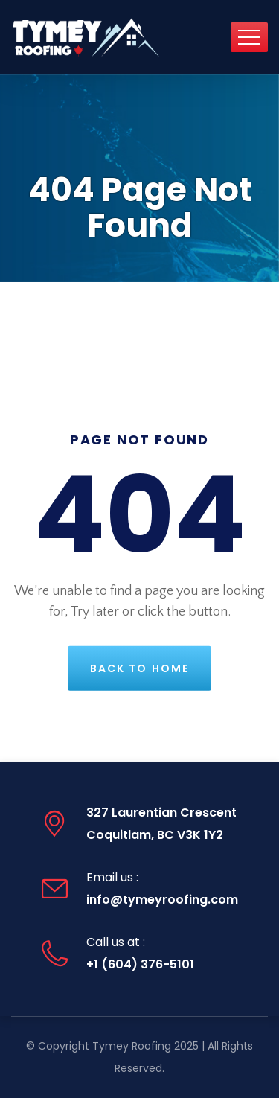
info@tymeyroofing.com (162, 899)
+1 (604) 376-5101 (140, 964)
